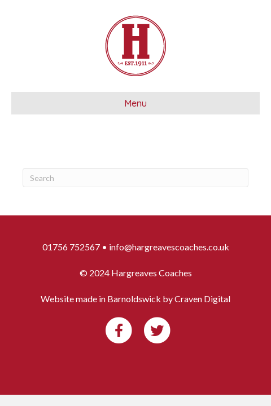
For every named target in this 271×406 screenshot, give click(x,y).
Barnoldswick (134, 298)
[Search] (135, 177)
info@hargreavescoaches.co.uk (169, 246)
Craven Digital (202, 298)
